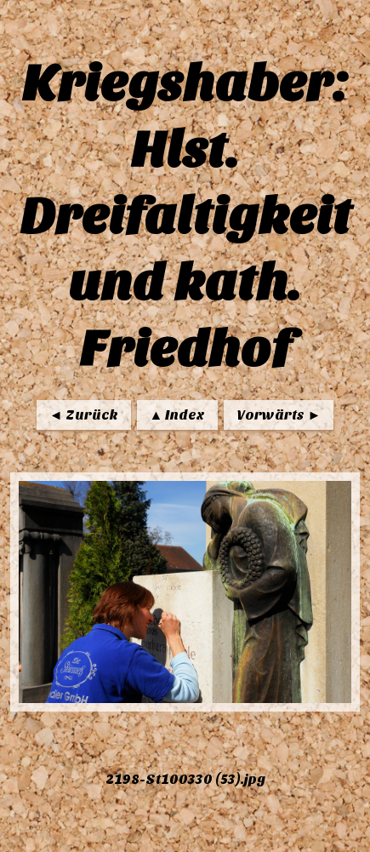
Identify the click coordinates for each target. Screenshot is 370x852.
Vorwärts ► (278, 415)
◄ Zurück (83, 415)
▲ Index (178, 415)
